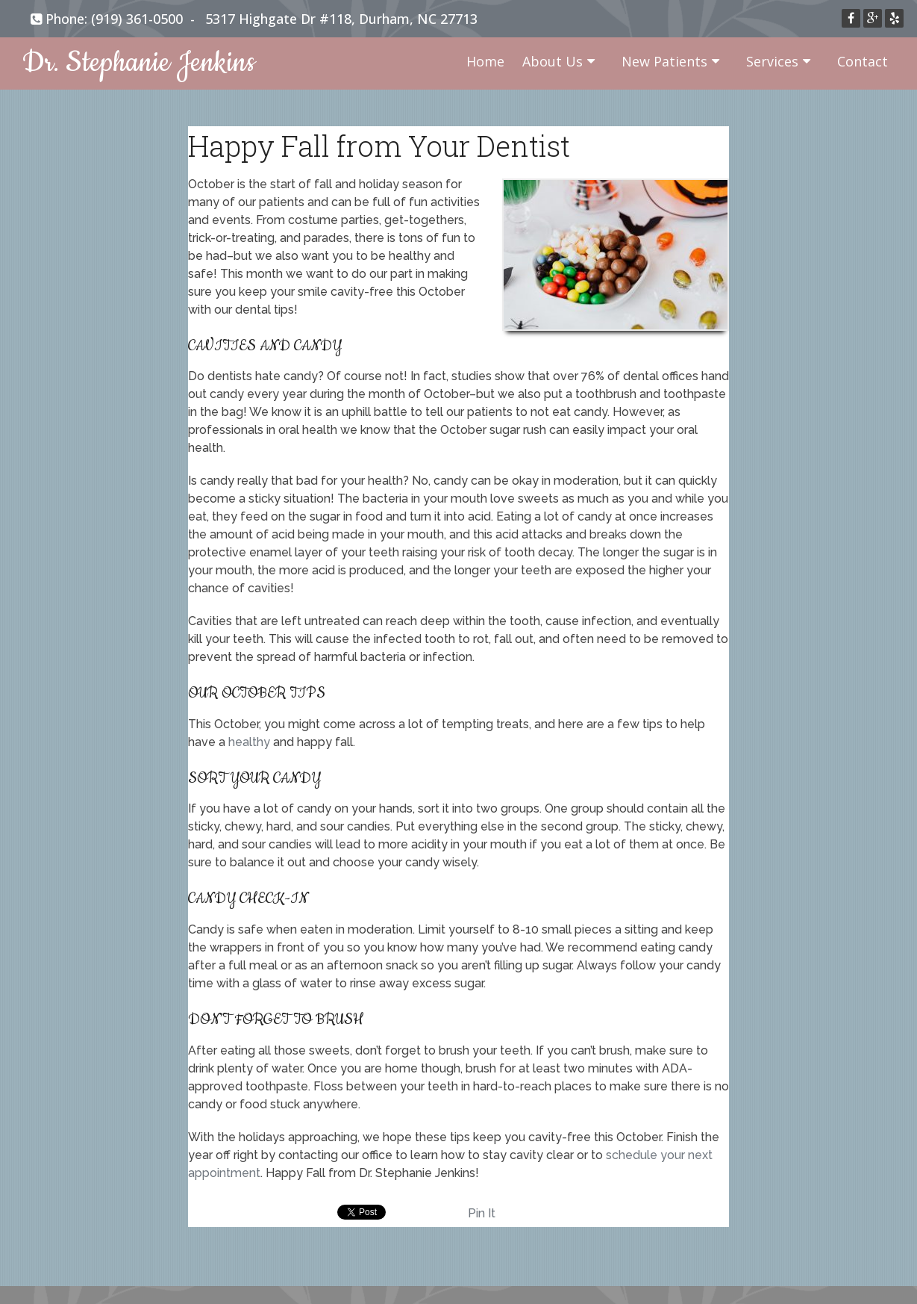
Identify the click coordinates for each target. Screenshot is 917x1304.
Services (772, 61)
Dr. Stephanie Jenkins (138, 63)
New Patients (664, 61)
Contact (862, 61)
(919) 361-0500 (137, 19)
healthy (249, 742)
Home (485, 61)
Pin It (481, 1213)
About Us (552, 61)
